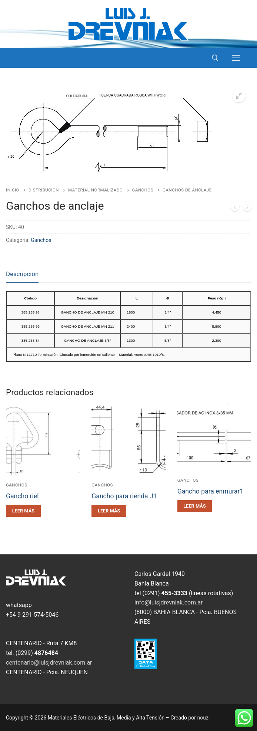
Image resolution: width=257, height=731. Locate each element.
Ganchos (143, 190)
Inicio (12, 190)
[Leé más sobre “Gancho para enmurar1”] (194, 506)
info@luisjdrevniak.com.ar (168, 602)
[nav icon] (236, 58)
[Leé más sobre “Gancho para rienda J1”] (108, 511)
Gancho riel (22, 496)
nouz (202, 718)
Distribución (44, 190)
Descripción (22, 274)
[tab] (22, 274)
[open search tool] (215, 58)
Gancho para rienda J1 (124, 496)
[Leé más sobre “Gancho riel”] (23, 511)
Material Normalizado (95, 190)
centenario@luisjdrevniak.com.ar (49, 662)
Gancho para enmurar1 (210, 491)
